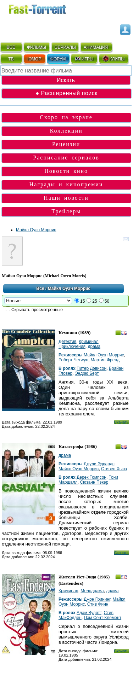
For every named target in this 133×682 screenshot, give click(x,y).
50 (107, 301)
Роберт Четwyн (73, 359)
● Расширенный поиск (66, 93)
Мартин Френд (105, 359)
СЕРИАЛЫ (65, 47)
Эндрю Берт (87, 373)
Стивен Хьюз (114, 468)
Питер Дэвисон (91, 368)
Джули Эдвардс (99, 463)
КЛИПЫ (113, 59)
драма (94, 346)
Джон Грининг (97, 599)
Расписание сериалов (66, 158)
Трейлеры (66, 211)
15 (82, 301)
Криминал (89, 341)
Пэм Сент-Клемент (103, 617)
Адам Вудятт (89, 612)
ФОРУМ (58, 59)
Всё (40, 288)
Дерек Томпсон (91, 477)
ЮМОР (34, 59)
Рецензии (66, 144)
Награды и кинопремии (66, 184)
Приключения (72, 346)
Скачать (121, 422)
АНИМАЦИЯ (96, 47)
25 (94, 301)
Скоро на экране (66, 117)
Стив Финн (98, 604)
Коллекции (66, 131)
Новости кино (66, 171)
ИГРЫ (84, 59)
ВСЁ (11, 47)
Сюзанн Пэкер (94, 482)
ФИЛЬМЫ (36, 47)
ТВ (10, 59)
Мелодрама (92, 590)
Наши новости (66, 198)
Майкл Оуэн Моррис (36, 229)
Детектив (67, 341)
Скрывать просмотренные (37, 309)
